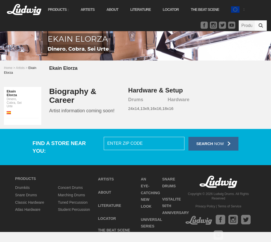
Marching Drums (71, 195)
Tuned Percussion (73, 202)
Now (213, 143)
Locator (171, 9)
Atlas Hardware (27, 209)
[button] (237, 9)
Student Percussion (74, 209)
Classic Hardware (29, 202)
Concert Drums (70, 187)
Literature (140, 9)
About (112, 9)
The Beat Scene (205, 9)
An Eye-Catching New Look (150, 192)
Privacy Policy (205, 206)
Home (8, 68)
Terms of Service (229, 206)
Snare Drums (26, 195)
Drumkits (22, 187)
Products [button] (58, 9)
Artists (87, 9)
